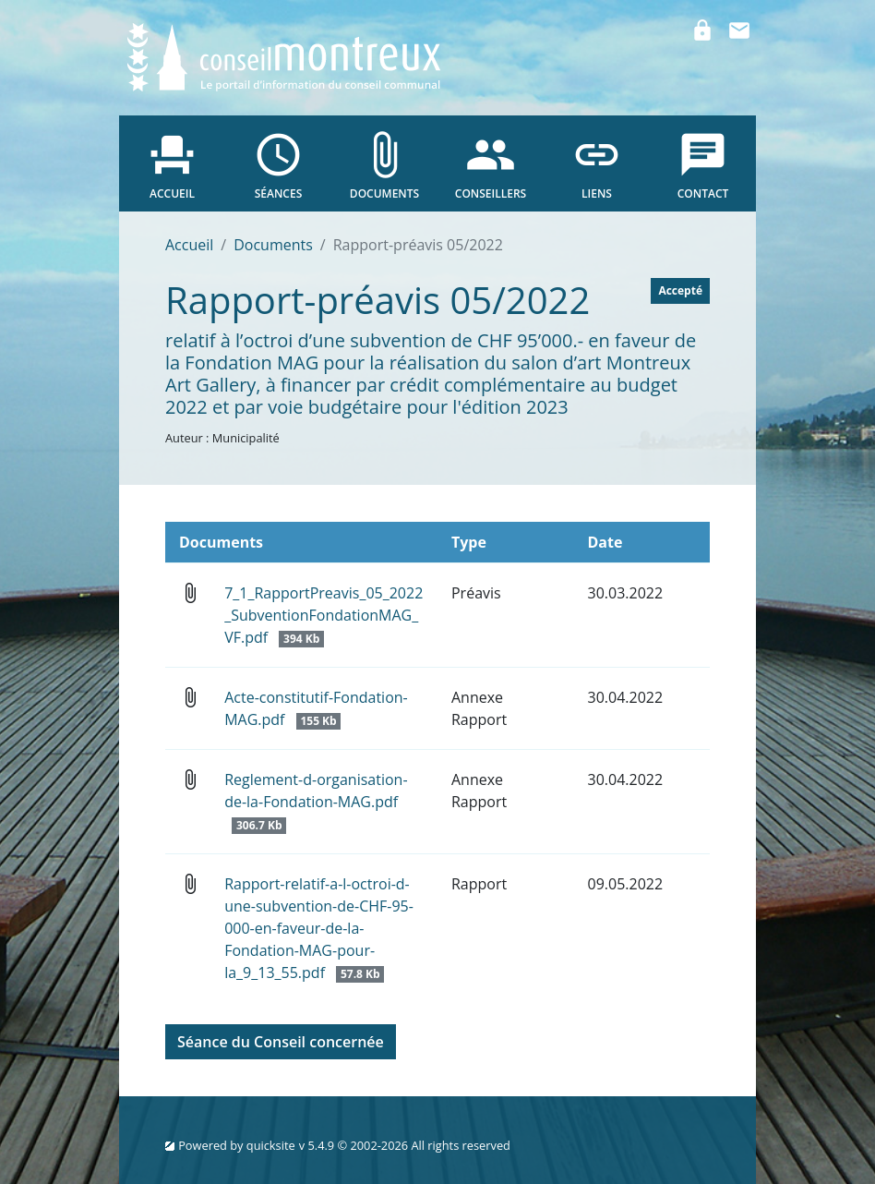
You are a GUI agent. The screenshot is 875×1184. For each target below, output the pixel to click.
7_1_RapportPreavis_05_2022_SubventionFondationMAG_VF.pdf (323, 615)
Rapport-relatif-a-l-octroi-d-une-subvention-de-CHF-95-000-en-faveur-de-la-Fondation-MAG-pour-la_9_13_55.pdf (319, 928)
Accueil (189, 245)
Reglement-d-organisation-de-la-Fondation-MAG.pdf (315, 801)
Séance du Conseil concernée (280, 1042)
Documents (273, 245)
